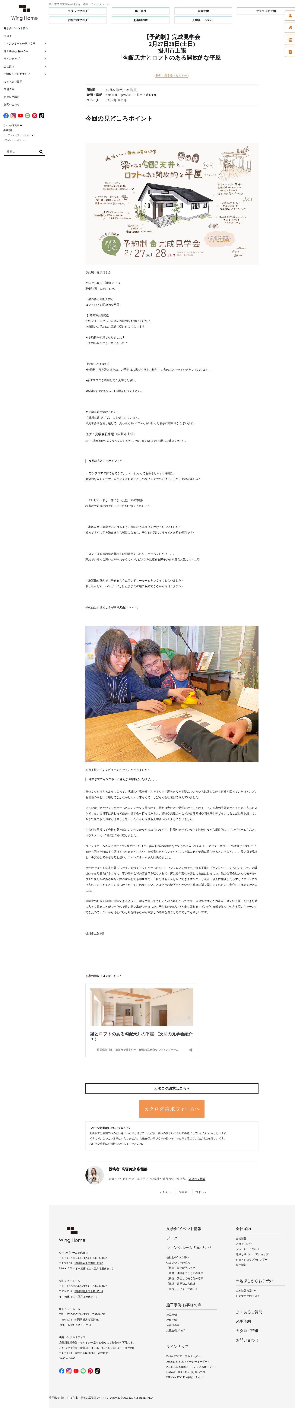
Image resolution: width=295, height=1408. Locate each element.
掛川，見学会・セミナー (171, 75)
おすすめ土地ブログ (248, 1296)
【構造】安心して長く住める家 (184, 1278)
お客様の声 (141, 20)
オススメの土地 (266, 11)
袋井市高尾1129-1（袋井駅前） (93, 1353)
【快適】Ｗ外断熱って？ (180, 1268)
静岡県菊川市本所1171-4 (89, 1291)
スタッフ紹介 (197, 1178)
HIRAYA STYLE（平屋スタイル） (186, 1377)
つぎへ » (200, 1191)
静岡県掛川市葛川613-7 (88, 1319)
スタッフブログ (78, 11)
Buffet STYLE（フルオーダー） (184, 1356)
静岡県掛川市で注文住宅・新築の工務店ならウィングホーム (84, 1397)
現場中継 (203, 11)
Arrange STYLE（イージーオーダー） (188, 1361)
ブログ (8, 36)
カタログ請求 (12, 97)
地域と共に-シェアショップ (252, 1254)
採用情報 (7, 130)
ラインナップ (12, 58)
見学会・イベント (203, 20)
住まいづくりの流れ (178, 1262)
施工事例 (140, 11)
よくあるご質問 (13, 81)
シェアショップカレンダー (16, 135)
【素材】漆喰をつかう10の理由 (184, 1273)
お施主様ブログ (78, 20)
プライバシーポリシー (14, 140)
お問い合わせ (12, 104)
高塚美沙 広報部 (128, 1169)
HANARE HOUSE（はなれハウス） (187, 1372)
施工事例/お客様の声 (16, 51)
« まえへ (165, 1191)
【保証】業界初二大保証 (180, 1283)
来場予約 (9, 89)
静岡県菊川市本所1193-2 (89, 1263)
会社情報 (241, 1238)
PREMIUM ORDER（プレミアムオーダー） (191, 1366)
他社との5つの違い (177, 1257)
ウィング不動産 (11, 125)
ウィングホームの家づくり (19, 43)
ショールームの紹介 (248, 1249)
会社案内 (9, 66)
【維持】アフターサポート (182, 1289)
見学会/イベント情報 (16, 28)
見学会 (183, 1191)
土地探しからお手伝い (17, 74)
